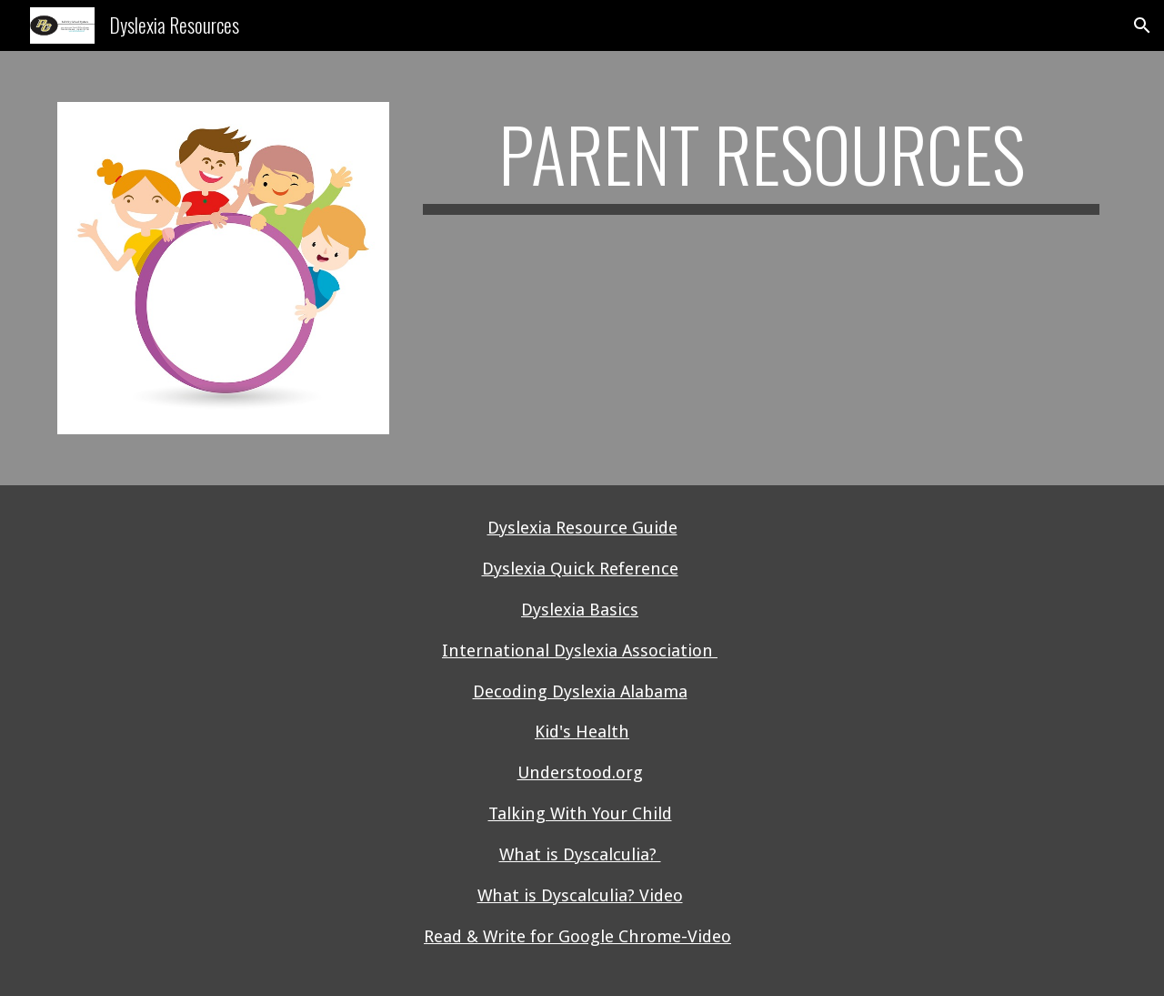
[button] (1142, 25)
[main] (761, 170)
